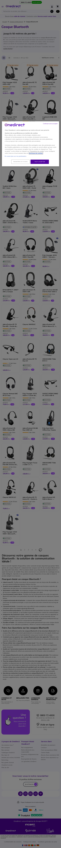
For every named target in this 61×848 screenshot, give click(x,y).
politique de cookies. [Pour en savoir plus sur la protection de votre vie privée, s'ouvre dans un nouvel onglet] (36, 153)
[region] (30, 143)
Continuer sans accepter (50, 123)
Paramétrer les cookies (20, 161)
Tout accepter (39, 161)
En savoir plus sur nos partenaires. (16, 156)
